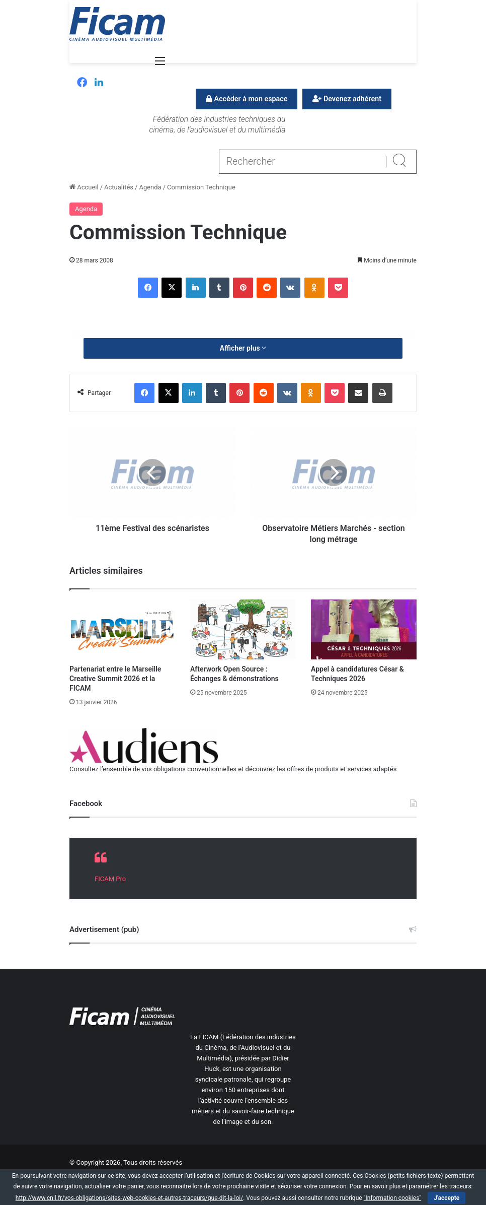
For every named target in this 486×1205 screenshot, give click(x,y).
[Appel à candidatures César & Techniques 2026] (364, 629)
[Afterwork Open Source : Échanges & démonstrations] (243, 629)
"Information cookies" (393, 1197)
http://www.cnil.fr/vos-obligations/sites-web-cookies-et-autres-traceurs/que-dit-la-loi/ (129, 1197)
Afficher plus (243, 348)
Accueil (84, 187)
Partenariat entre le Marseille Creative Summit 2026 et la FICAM (115, 678)
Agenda (150, 187)
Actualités (118, 187)
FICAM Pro (110, 879)
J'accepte (446, 1197)
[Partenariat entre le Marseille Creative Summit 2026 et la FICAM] (122, 629)
